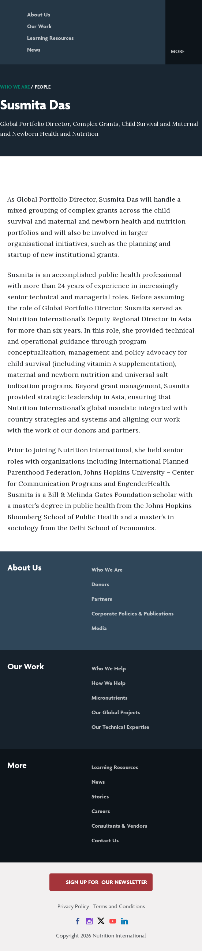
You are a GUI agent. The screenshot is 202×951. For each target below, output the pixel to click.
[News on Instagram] (89, 921)
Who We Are (15, 87)
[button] (183, 50)
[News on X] (101, 921)
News (33, 49)
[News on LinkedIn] (124, 921)
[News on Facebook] (77, 921)
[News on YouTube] (112, 921)
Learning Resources (50, 37)
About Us (38, 14)
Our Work (39, 26)
